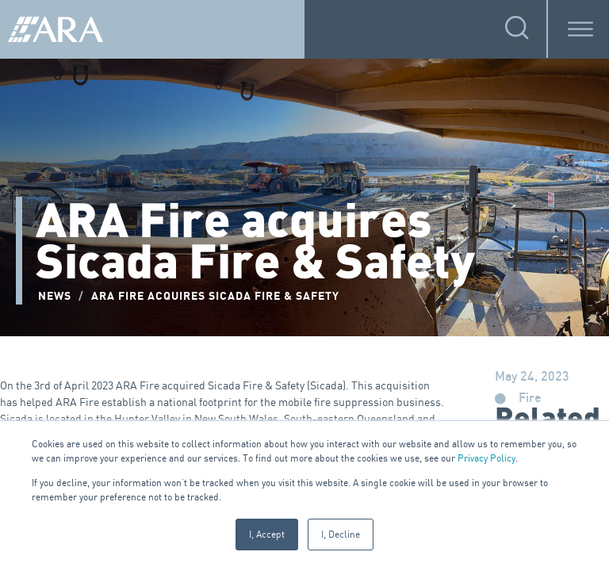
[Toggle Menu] (580, 28)
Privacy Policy (486, 458)
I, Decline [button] (340, 534)
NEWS (54, 296)
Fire (530, 398)
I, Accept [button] (267, 534)
